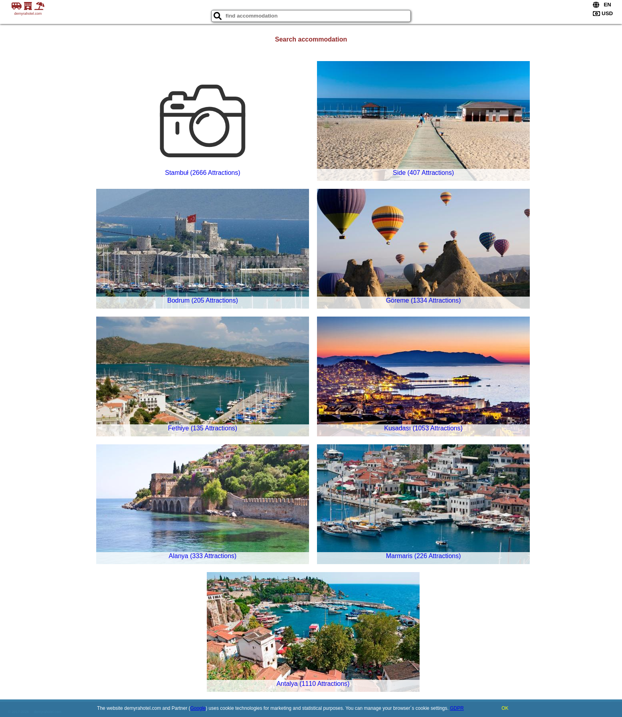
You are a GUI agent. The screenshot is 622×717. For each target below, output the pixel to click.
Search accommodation (311, 39)
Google (198, 708)
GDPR (457, 708)
